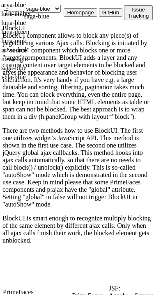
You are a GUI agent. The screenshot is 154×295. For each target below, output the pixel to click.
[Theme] (42, 9)
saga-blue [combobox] (36, 16)
